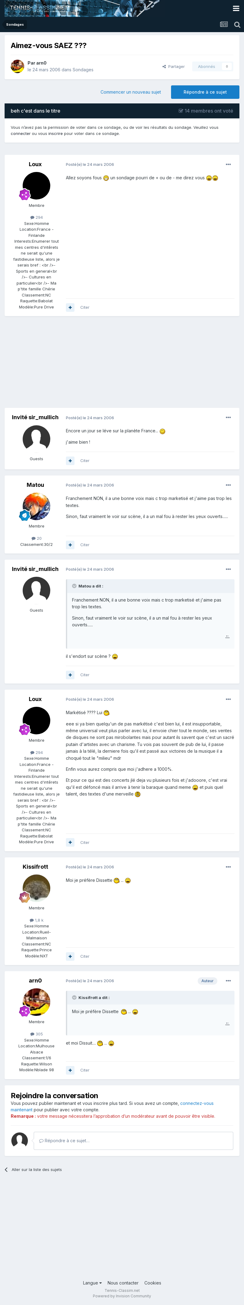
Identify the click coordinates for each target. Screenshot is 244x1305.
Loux (35, 164)
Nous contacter (123, 1282)
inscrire (55, 133)
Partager (173, 66)
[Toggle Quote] (75, 586)
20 (37, 538)
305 (36, 1033)
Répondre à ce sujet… (64, 1140)
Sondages (83, 69)
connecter (21, 133)
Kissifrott (35, 866)
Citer (85, 307)
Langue (92, 1282)
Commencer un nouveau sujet (131, 92)
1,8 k (37, 920)
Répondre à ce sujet (205, 92)
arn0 (41, 62)
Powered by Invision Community (122, 1296)
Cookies (152, 1282)
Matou (35, 485)
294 (36, 217)
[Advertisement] (76, 365)
